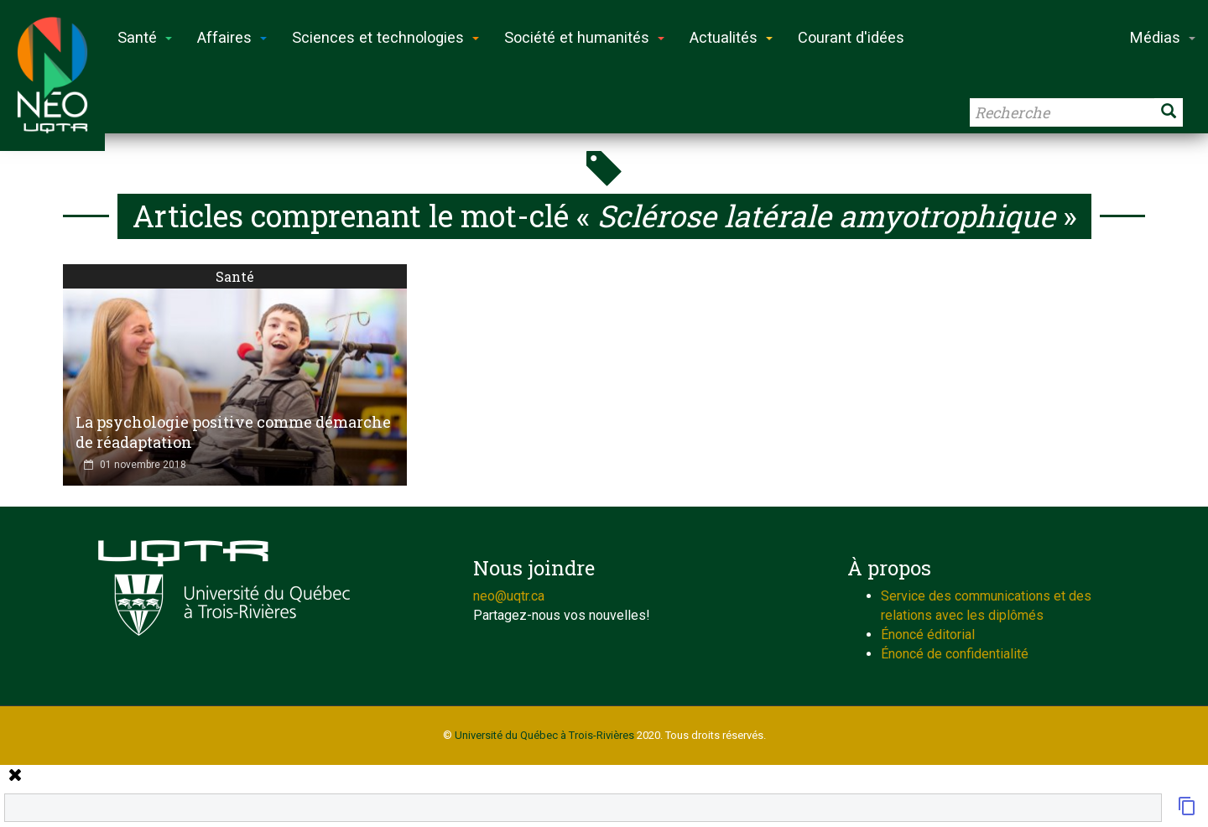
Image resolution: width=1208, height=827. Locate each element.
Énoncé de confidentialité (954, 654)
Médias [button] (1162, 37)
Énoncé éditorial (928, 634)
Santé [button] (144, 37)
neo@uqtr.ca (508, 596)
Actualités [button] (731, 37)
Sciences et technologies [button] (385, 37)
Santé (235, 276)
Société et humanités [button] (584, 37)
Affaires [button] (232, 37)
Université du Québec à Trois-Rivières (544, 735)
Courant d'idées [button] (851, 37)
